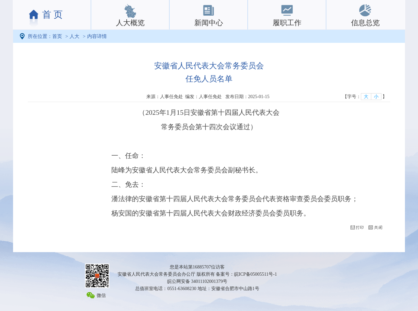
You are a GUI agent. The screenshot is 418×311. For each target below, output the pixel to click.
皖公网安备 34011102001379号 (197, 281)
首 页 (52, 14)
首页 (57, 36)
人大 (74, 36)
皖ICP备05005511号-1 (255, 274)
